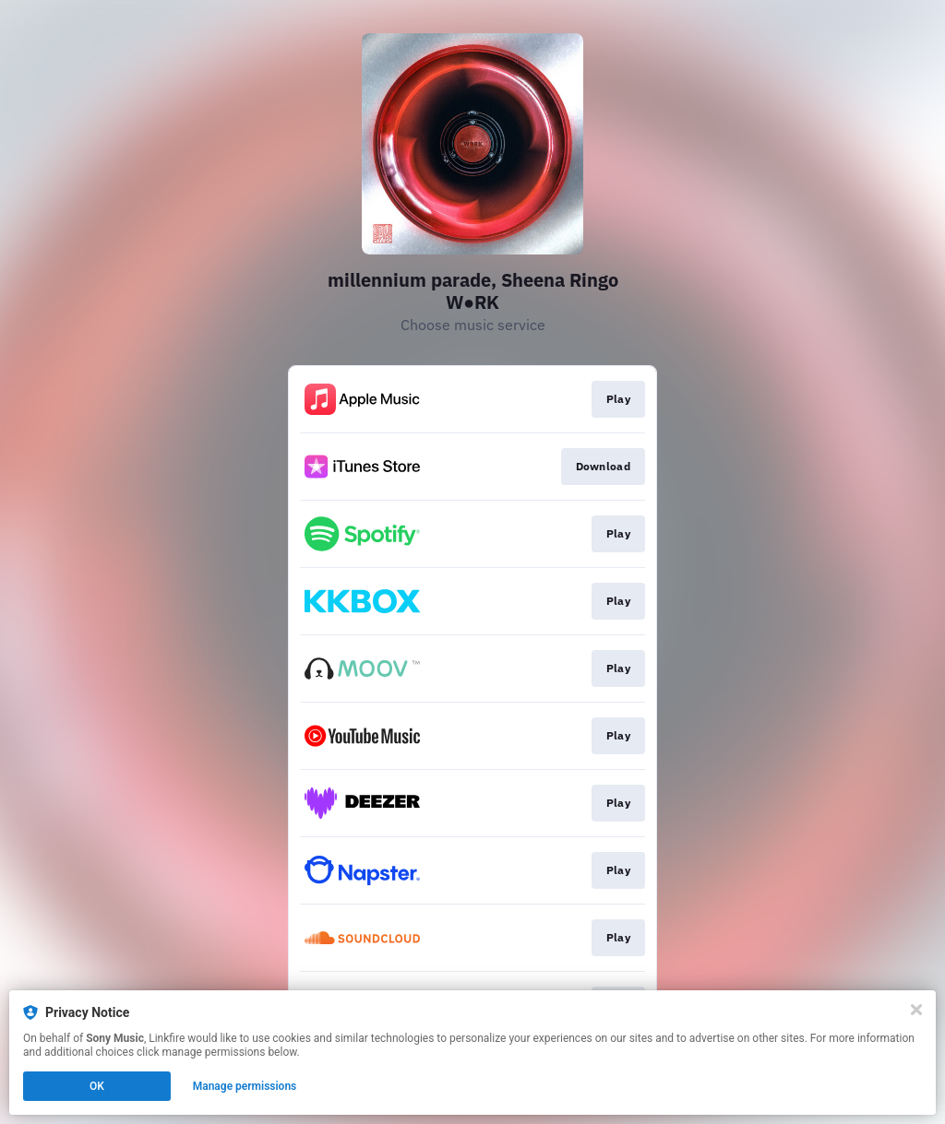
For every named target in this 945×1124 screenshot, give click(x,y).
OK (97, 1086)
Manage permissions (245, 1086)
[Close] (916, 1009)
